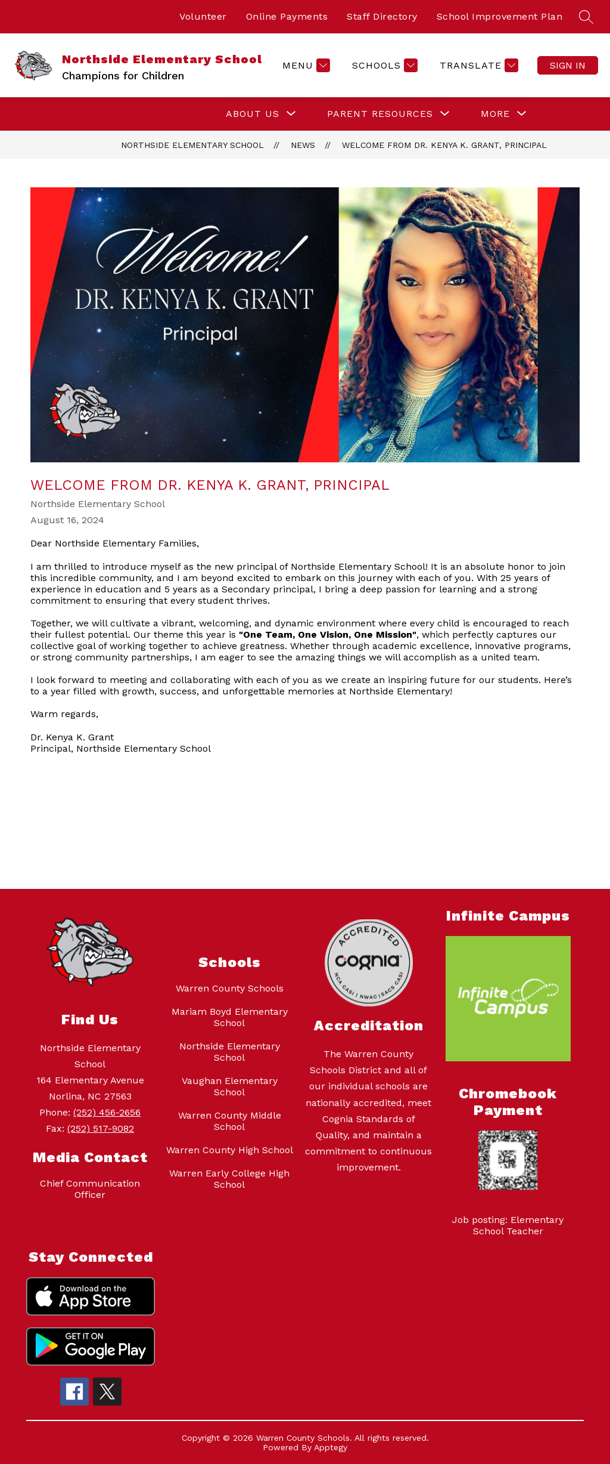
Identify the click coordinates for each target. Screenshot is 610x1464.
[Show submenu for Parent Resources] (380, 114)
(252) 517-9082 (100, 1128)
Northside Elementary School (192, 145)
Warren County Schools (230, 988)
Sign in (568, 65)
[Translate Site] (477, 65)
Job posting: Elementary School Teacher (508, 1225)
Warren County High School (229, 1150)
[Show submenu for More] (495, 114)
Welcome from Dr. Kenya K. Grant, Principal (444, 145)
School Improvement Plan (500, 16)
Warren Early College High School (229, 1179)
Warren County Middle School (229, 1121)
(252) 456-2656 (107, 1112)
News (303, 145)
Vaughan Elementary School (230, 1086)
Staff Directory (382, 16)
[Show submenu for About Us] (252, 114)
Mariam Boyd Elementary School (230, 1017)
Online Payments (287, 16)
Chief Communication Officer (90, 1189)
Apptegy (330, 1447)
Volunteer (203, 16)
